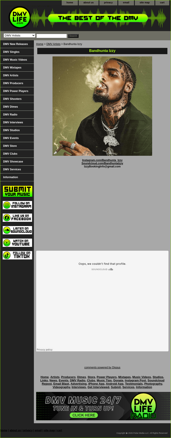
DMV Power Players (15, 91)
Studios (158, 377)
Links (44, 380)
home (69, 2)
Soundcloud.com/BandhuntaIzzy (102, 163)
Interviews (79, 387)
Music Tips (104, 380)
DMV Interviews (13, 122)
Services (128, 387)
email (126, 2)
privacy (108, 2)
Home (39, 44)
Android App (114, 383)
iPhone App (96, 383)
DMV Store (10, 145)
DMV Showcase (13, 161)
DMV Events (11, 138)
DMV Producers (13, 83)
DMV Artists (53, 44)
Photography (153, 383)
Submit (116, 387)
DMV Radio (10, 114)
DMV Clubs (10, 153)
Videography (61, 387)
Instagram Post (135, 380)
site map (145, 2)
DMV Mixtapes (12, 67)
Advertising (78, 383)
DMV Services (12, 169)
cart (162, 2)
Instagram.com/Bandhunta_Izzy (102, 160)
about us (88, 2)
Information (10, 177)
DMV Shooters (12, 98)
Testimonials (134, 383)
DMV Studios (11, 130)
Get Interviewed (98, 387)
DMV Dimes (10, 106)
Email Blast (61, 383)
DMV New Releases (15, 44)
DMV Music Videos (15, 59)
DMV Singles (11, 51)
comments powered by (102, 367)
